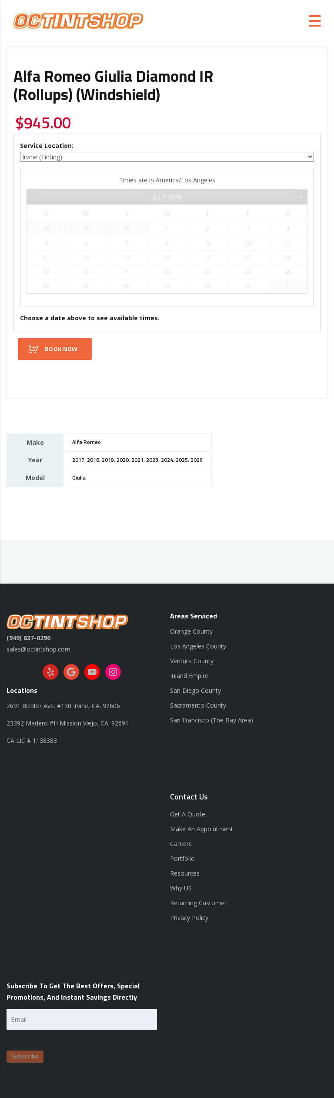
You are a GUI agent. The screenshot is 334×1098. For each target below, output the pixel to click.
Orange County (191, 631)
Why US (181, 888)
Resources (185, 873)
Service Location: (46, 145)
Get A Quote (187, 814)
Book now (61, 349)
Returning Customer (198, 903)
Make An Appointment (201, 829)
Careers (181, 843)
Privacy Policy (189, 917)
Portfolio (182, 858)
